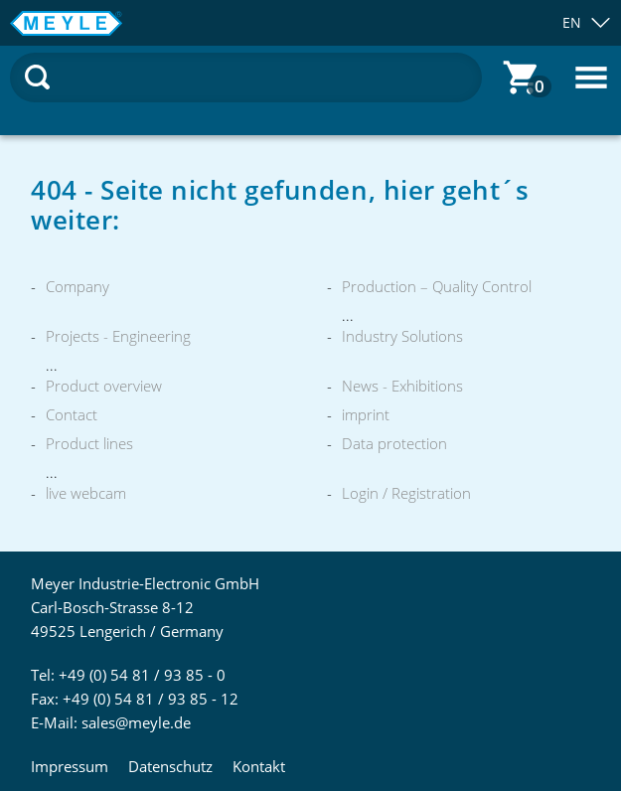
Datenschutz (170, 766)
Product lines (89, 443)
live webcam (86, 493)
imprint (365, 414)
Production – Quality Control (437, 286)
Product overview (104, 386)
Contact (71, 414)
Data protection (394, 443)
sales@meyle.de (136, 722)
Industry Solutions (402, 336)
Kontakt (259, 766)
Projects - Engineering (118, 336)
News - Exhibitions (402, 386)
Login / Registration (406, 493)
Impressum (69, 766)
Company (77, 286)
